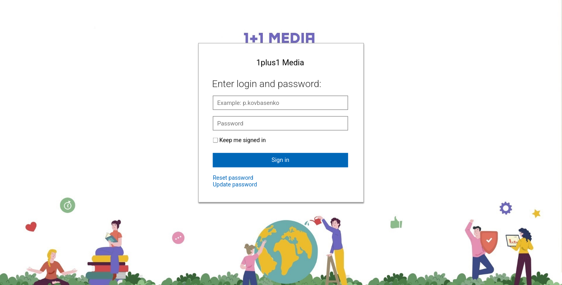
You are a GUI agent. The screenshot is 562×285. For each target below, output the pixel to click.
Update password (235, 184)
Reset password (233, 177)
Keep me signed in (242, 140)
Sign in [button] (280, 159)
